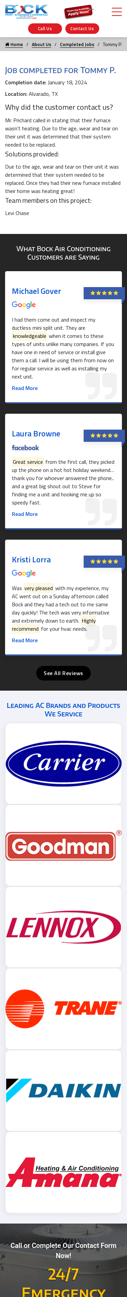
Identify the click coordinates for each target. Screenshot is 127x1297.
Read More (25, 388)
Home (14, 44)
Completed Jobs (77, 44)
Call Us (45, 28)
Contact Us (82, 28)
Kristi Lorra (31, 559)
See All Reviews (63, 673)
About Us (41, 44)
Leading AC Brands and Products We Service (63, 709)
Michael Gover (36, 291)
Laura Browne (36, 433)
